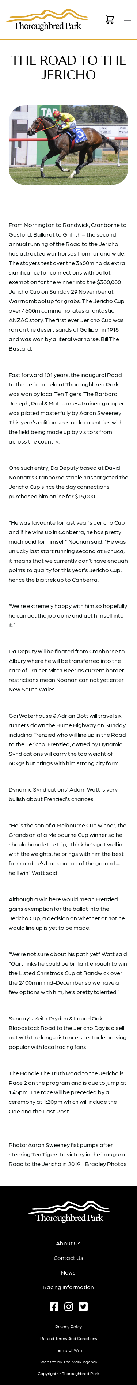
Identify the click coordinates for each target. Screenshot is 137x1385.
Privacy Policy (68, 1326)
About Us (68, 1242)
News (68, 1272)
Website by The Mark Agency (68, 1361)
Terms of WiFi (69, 1349)
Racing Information (68, 1286)
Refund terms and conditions (68, 1338)
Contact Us (68, 1257)
